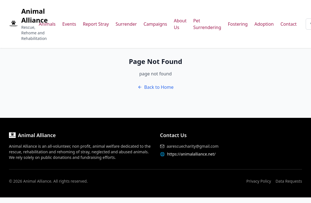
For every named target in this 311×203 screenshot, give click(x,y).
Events (69, 24)
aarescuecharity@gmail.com (192, 146)
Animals (47, 24)
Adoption (264, 24)
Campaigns (155, 24)
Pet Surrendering (207, 24)
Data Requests (288, 181)
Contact (289, 24)
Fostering (238, 24)
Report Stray (96, 24)
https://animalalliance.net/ (191, 154)
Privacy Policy (258, 181)
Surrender (126, 24)
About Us (180, 24)
